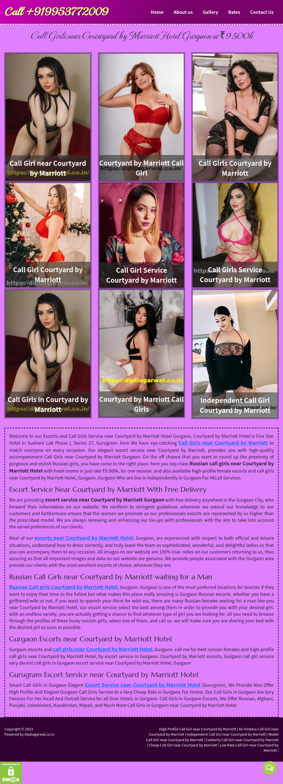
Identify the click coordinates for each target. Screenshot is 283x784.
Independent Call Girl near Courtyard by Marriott (226, 734)
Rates (234, 12)
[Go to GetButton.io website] (270, 778)
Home (157, 12)
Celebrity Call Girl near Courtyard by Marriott (242, 739)
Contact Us (262, 12)
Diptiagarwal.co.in (39, 734)
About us (183, 12)
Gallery (210, 12)
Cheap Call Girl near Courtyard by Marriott (183, 745)
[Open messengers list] (270, 768)
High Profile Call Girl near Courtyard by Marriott (197, 728)
